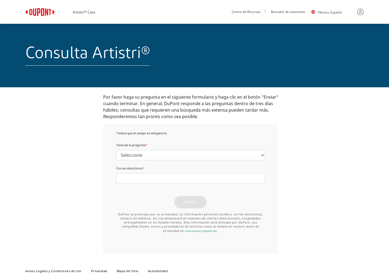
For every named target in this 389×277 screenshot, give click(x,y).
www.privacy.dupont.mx (201, 230)
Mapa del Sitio (128, 271)
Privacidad (99, 271)
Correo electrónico (130, 168)
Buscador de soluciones (288, 12)
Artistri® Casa (84, 13)
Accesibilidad (158, 271)
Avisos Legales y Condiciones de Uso (53, 271)
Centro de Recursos (246, 12)
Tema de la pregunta (131, 145)
